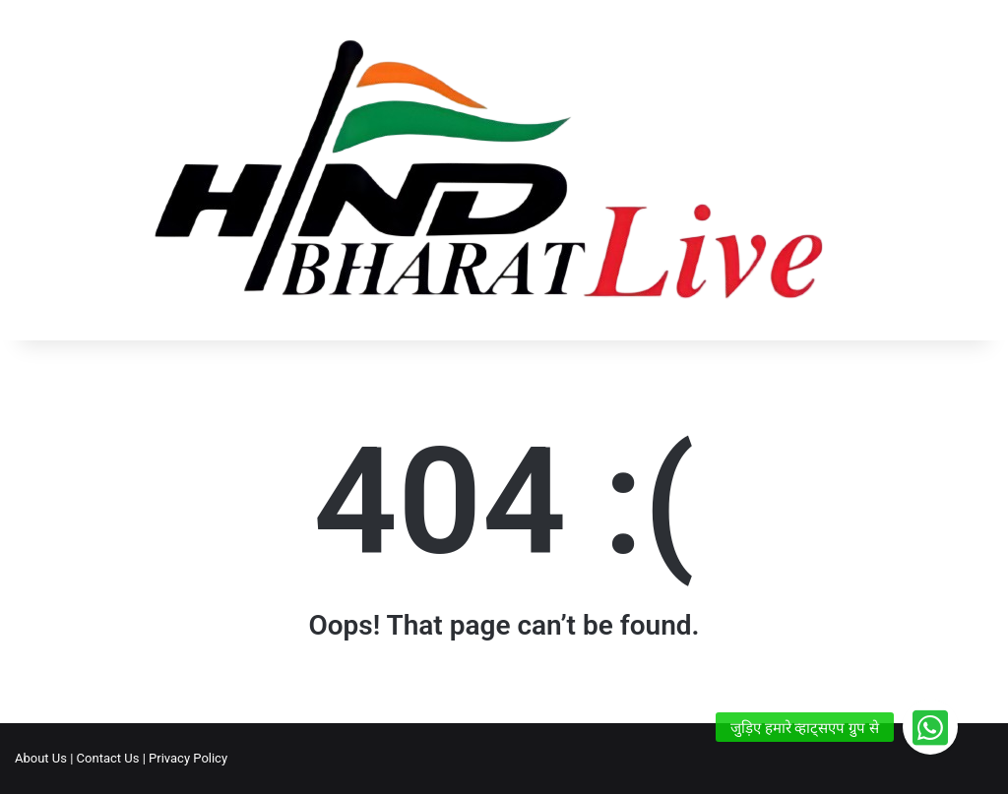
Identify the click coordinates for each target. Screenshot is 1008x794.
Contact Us (108, 758)
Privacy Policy (188, 758)
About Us (41, 758)
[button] (930, 727)
